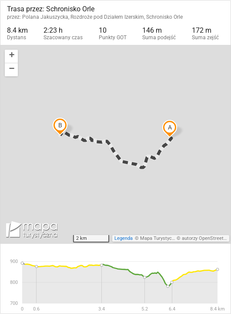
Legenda (123, 238)
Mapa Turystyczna (159, 238)
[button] (11, 56)
